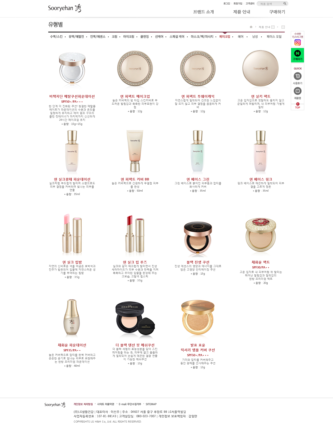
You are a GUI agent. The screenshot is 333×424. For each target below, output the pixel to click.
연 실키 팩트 (261, 96)
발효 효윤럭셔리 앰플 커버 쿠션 (198, 350)
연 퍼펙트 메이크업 (135, 96)
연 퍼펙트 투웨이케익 (198, 96)
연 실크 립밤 (72, 262)
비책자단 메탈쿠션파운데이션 (72, 99)
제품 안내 (264, 27)
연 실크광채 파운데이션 (72, 179)
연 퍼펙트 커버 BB (135, 179)
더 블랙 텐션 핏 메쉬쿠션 (135, 345)
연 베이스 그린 (197, 179)
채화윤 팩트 (260, 265)
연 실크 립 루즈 (135, 262)
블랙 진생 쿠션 (197, 262)
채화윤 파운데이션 (72, 348)
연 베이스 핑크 (260, 179)
